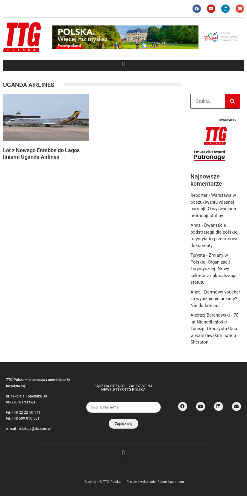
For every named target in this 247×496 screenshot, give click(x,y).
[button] (123, 64)
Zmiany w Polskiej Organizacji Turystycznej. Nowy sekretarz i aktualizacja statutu (213, 268)
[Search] (232, 101)
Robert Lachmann (170, 482)
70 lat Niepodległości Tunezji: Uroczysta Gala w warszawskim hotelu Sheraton (214, 328)
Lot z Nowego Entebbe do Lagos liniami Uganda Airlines (41, 153)
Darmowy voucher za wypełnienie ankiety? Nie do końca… (215, 298)
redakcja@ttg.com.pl (34, 429)
